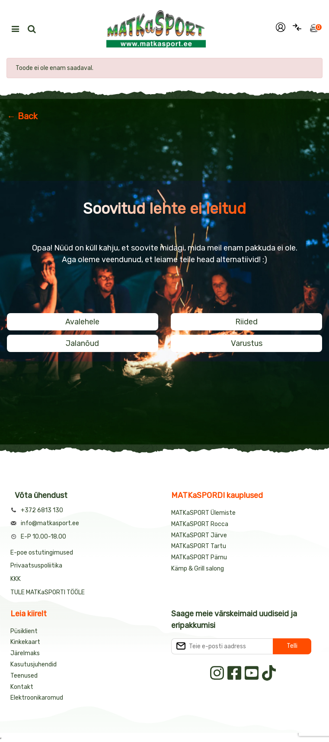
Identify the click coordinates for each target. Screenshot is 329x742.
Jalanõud (82, 343)
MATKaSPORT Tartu (198, 546)
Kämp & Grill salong (197, 568)
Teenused (24, 675)
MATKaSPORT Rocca (199, 524)
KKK (15, 579)
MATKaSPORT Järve (199, 535)
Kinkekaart (25, 642)
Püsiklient (24, 631)
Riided (246, 322)
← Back (22, 116)
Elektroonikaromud (36, 697)
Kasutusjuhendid (33, 664)
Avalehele (82, 322)
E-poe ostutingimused (41, 552)
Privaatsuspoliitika (36, 565)
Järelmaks (25, 653)
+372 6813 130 (42, 510)
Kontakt (21, 687)
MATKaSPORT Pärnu (199, 557)
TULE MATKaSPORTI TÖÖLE (47, 592)
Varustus (246, 343)
